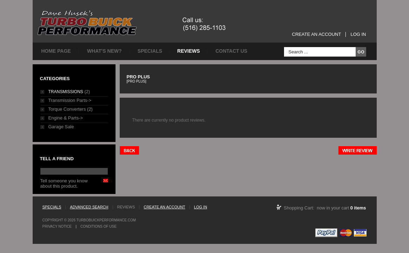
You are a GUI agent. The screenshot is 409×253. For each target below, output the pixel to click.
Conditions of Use (98, 226)
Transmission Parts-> (70, 100)
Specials (150, 51)
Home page (56, 51)
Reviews (188, 51)
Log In (358, 34)
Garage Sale (61, 126)
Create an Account (316, 34)
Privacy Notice (57, 226)
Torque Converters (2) (70, 109)
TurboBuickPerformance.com (106, 220)
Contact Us (232, 51)
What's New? (104, 51)
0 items (358, 207)
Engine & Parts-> (65, 118)
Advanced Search (89, 207)
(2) (69, 91)
